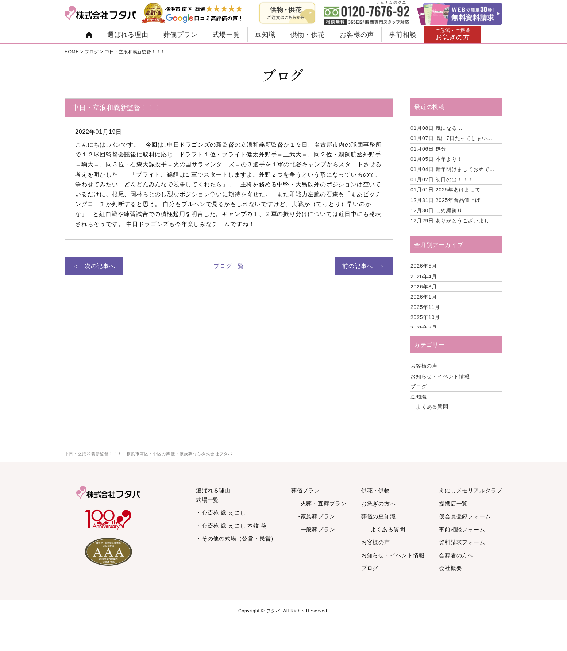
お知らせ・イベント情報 (440, 376)
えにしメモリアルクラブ (470, 490)
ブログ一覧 (228, 266)
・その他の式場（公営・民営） (236, 538)
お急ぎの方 (453, 34)
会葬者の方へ (456, 555)
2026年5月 (423, 266)
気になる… (436, 128)
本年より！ (436, 159)
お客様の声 (357, 34)
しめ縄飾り (436, 210)
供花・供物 (375, 490)
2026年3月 (423, 287)
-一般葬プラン (316, 529)
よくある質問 (432, 407)
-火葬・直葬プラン (322, 503)
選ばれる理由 (127, 34)
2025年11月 (425, 307)
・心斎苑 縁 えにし (221, 512)
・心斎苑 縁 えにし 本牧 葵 (231, 526)
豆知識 (265, 34)
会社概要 (450, 568)
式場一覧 (226, 34)
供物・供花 (307, 34)
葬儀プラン (180, 34)
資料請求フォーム (462, 542)
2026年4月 (423, 276)
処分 (428, 149)
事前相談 (402, 34)
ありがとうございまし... (452, 221)
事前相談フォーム (462, 529)
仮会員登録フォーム (465, 516)
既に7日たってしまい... (451, 138)
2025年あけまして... (448, 190)
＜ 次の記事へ (93, 266)
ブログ (418, 387)
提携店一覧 (453, 503)
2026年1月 (423, 297)
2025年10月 (425, 317)
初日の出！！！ (441, 179)
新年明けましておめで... (452, 169)
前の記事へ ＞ (363, 266)
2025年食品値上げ (445, 200)
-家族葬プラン (316, 516)
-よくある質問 (387, 529)
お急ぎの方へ (378, 503)
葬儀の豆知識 (378, 516)
